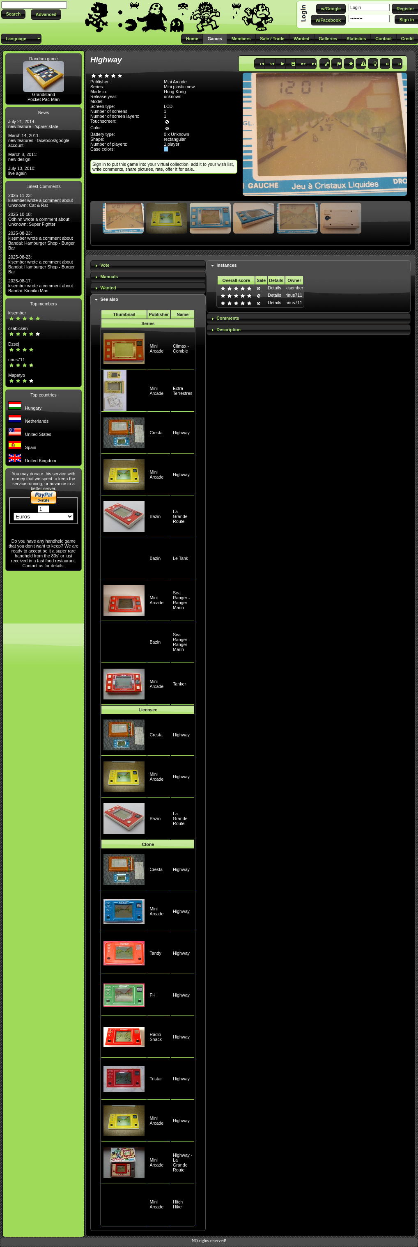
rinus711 (16, 359)
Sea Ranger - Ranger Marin (181, 600)
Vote (104, 265)
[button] (13, 14)
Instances (226, 265)
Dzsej (13, 344)
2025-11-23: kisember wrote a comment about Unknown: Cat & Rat (40, 200)
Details (274, 287)
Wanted (108, 287)
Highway (181, 432)
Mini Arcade (156, 348)
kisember (17, 312)
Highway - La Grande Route (182, 1162)
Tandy (155, 953)
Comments (227, 318)
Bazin (155, 516)
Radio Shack (155, 1037)
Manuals (109, 276)
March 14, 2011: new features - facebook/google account (38, 140)
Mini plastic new (179, 86)
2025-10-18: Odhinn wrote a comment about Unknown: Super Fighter (38, 219)
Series (147, 323)
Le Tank (180, 558)
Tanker (179, 683)
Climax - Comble (181, 348)
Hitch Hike (178, 1204)
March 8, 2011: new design (22, 157)
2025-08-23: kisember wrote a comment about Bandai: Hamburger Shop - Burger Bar (41, 240)
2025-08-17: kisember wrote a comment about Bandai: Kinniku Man (40, 285)
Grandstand (43, 94)
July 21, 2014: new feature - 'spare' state (33, 124)
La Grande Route (180, 516)
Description (228, 329)
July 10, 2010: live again (21, 171)
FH (152, 995)
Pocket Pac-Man (44, 99)
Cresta (155, 432)
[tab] (148, 265)
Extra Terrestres (182, 391)
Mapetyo (16, 375)
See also (109, 299)
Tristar (155, 1078)
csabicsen (18, 328)
